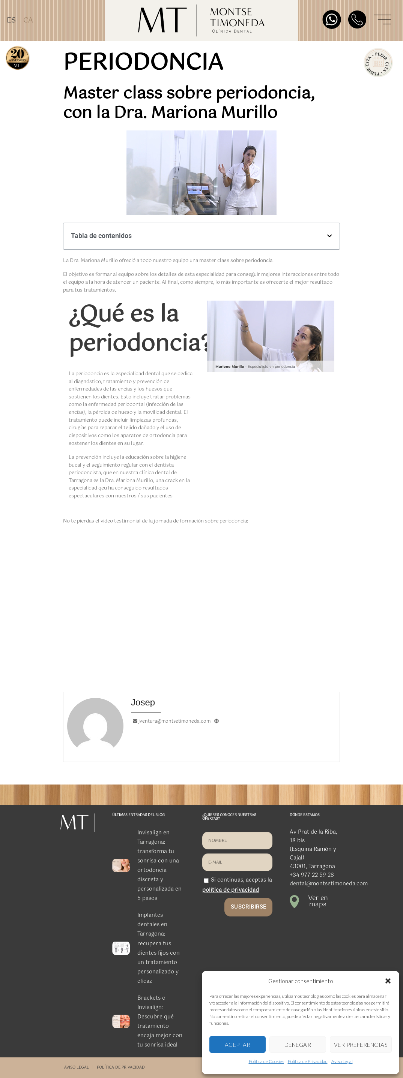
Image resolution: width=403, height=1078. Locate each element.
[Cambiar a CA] (28, 21)
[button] (388, 981)
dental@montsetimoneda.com (329, 883)
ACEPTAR (238, 1044)
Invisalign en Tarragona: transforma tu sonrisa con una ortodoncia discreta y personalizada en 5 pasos (159, 865)
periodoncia (143, 63)
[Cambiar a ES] (11, 21)
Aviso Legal (342, 1061)
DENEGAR (297, 1044)
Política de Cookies (266, 1061)
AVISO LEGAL (76, 1068)
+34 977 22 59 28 (312, 875)
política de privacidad (230, 890)
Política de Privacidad (308, 1061)
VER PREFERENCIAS (361, 1044)
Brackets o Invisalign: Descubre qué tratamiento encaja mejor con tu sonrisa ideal (159, 1022)
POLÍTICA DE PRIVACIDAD (121, 1068)
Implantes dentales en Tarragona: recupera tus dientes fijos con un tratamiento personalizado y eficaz (158, 948)
